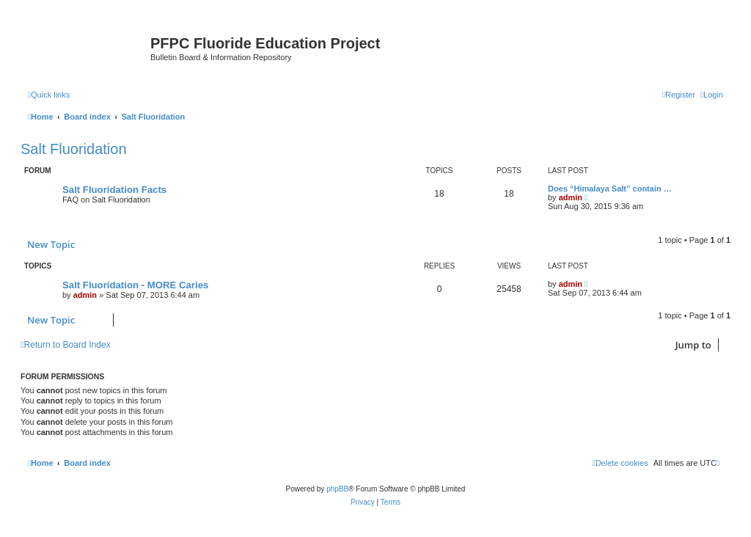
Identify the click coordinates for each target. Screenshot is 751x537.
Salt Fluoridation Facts (114, 189)
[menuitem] (711, 94)
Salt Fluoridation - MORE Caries (135, 285)
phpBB (337, 489)
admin (570, 197)
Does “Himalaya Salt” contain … (610, 188)
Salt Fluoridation (74, 149)
